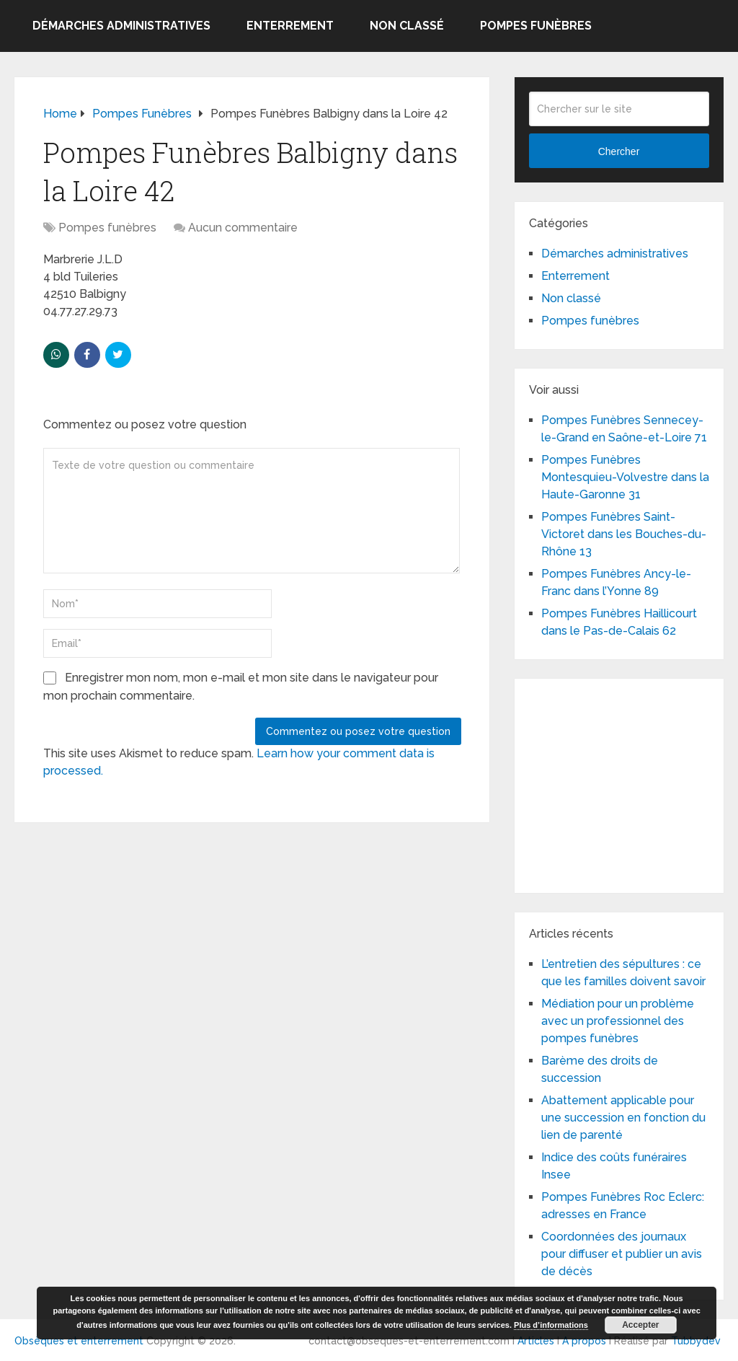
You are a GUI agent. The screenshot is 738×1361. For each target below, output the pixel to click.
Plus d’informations (551, 1325)
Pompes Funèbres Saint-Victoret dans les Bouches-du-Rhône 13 (623, 534)
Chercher (619, 151)
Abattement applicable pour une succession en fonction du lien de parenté (623, 1117)
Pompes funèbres (536, 25)
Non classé (407, 25)
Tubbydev (696, 1341)
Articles (535, 1341)
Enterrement (290, 25)
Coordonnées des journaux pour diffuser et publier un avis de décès (621, 1254)
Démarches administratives (121, 25)
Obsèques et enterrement (78, 1341)
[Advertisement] (633, 783)
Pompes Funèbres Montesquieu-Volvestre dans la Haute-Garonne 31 (625, 477)
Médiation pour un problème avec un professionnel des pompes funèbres (617, 1021)
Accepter (640, 1325)
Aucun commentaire (243, 227)
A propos (584, 1341)
